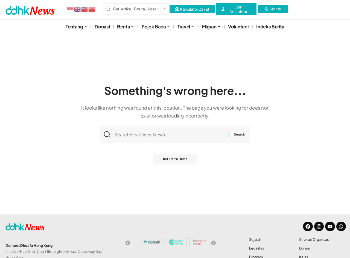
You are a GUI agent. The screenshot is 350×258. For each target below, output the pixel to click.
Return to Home (175, 160)
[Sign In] (273, 9)
